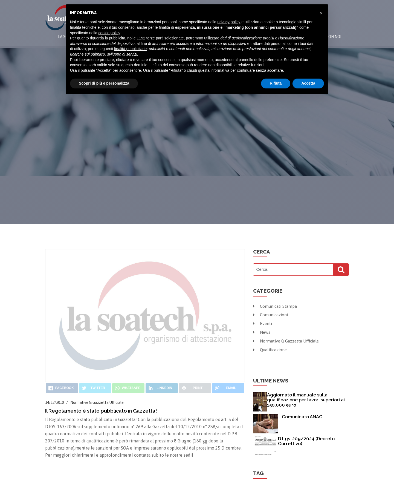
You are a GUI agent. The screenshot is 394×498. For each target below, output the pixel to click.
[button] (321, 13)
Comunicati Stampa (275, 306)
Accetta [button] (308, 83)
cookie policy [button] (109, 33)
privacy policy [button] (229, 22)
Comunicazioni (271, 314)
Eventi (263, 323)
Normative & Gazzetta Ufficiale (287, 340)
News (262, 331)
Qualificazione (270, 349)
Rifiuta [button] (276, 83)
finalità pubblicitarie (130, 49)
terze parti (154, 38)
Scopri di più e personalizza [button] (104, 83)
